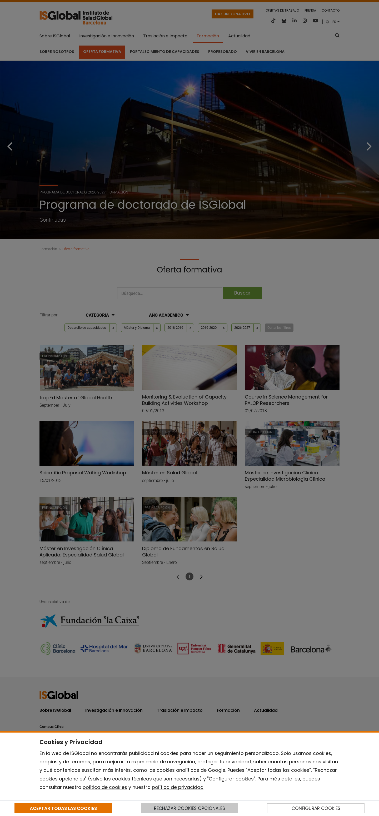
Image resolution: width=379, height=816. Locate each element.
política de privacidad (177, 787)
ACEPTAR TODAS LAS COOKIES (63, 808)
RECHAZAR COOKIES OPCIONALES (189, 808)
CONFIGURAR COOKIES (316, 808)
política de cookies (105, 787)
